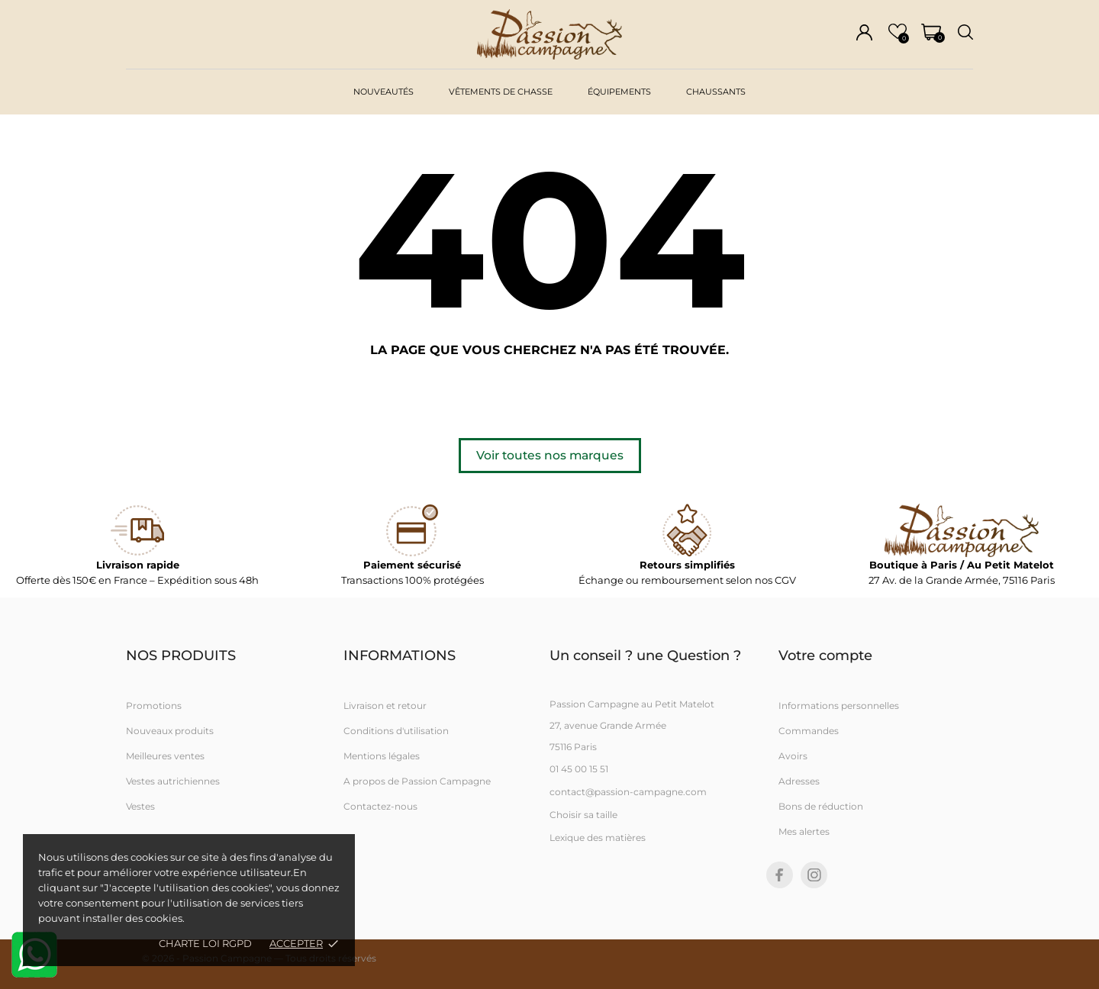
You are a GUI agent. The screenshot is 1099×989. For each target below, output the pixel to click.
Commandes (808, 730)
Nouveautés (383, 91)
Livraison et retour (385, 705)
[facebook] (779, 874)
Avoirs (792, 756)
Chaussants (716, 91)
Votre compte (825, 655)
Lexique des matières (598, 837)
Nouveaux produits (170, 730)
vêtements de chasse (501, 91)
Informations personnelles (838, 705)
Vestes (140, 806)
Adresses (799, 781)
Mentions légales (381, 756)
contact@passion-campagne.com (628, 791)
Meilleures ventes (165, 756)
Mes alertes (804, 831)
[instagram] (814, 874)
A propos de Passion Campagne (417, 781)
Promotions (154, 705)
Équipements (619, 91)
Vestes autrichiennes (173, 781)
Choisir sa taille (583, 814)
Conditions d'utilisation (396, 730)
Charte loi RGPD (205, 943)
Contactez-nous (380, 806)
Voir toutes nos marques (550, 455)
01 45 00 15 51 (579, 769)
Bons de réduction (820, 806)
